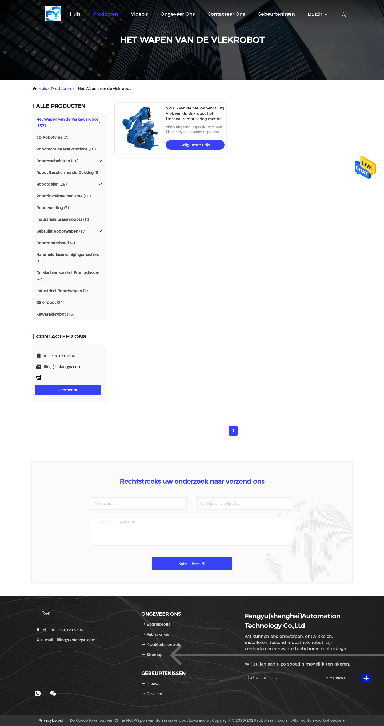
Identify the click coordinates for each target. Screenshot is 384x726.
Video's (139, 14)
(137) (67, 122)
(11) (67, 257)
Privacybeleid (51, 720)
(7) (52, 137)
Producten (105, 14)
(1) (62, 290)
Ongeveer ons (178, 14)
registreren (335, 677)
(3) (52, 207)
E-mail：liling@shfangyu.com (66, 640)
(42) (67, 276)
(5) (67, 172)
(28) (51, 184)
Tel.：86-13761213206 (59, 629)
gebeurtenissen (276, 14)
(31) (57, 160)
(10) (66, 149)
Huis (75, 14)
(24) (50, 302)
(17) (61, 231)
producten (61, 88)
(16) (55, 314)
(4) (55, 242)
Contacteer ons (226, 14)
